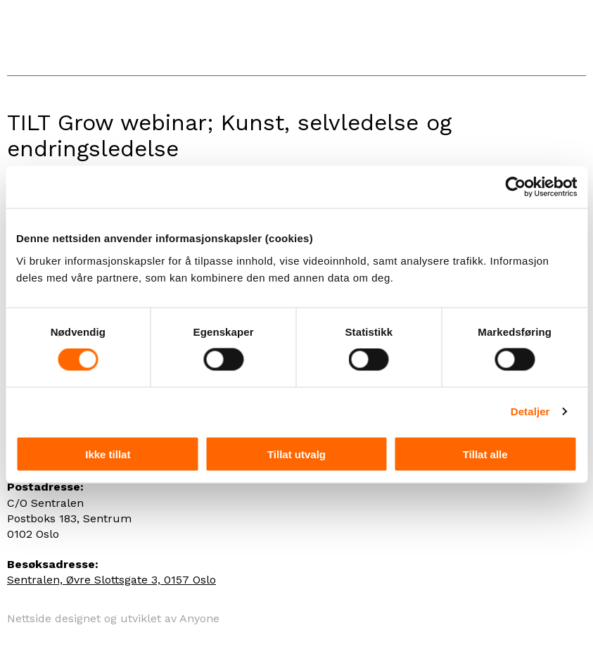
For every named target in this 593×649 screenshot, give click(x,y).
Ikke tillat (107, 454)
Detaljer (530, 411)
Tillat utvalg (296, 454)
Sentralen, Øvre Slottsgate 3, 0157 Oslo (111, 579)
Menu (572, 43)
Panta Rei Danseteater (79, 38)
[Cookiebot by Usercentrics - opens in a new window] (515, 187)
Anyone (199, 618)
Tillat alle (485, 454)
